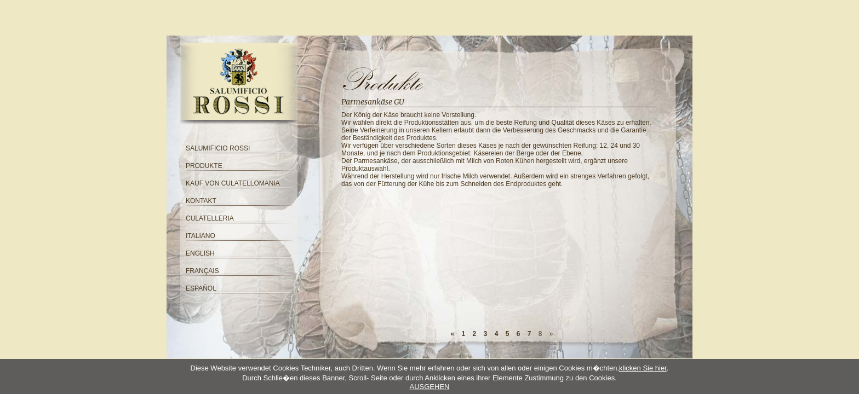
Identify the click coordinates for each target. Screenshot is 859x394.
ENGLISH (200, 253)
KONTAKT (201, 201)
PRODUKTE (204, 166)
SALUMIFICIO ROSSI (218, 148)
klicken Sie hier (643, 368)
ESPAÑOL (201, 288)
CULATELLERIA (210, 218)
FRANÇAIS (202, 271)
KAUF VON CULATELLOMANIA (233, 183)
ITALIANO (200, 236)
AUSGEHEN (430, 387)
